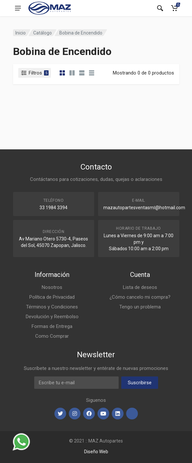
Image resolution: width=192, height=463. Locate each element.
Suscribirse (140, 383)
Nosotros (52, 287)
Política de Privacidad (52, 297)
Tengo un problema (140, 307)
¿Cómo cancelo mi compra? (140, 297)
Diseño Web (96, 451)
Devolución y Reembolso (52, 317)
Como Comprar (52, 336)
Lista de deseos (140, 287)
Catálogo (42, 32)
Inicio (20, 32)
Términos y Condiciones (52, 307)
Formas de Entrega (52, 326)
